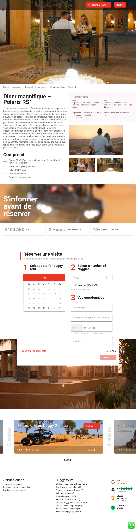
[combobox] (77, 327)
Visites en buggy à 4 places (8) (69, 512)
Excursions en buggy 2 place (42, 425)
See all (68, 459)
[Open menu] (131, 5)
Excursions (17, 87)
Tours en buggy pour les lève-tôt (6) (71, 502)
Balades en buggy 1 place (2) (68, 487)
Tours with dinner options (36, 87)
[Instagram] (81, 521)
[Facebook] (74, 521)
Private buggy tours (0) (66, 496)
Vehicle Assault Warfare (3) (68, 509)
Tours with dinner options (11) (69, 506)
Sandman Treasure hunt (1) (68, 499)
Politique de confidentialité (15, 490)
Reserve (120, 5)
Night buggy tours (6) (65, 493)
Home (6, 87)
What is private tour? (80, 290)
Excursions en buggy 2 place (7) (69, 490)
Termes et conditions (12, 484)
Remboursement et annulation (16, 487)
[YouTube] (88, 521)
